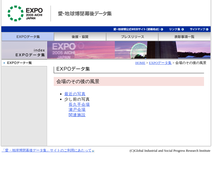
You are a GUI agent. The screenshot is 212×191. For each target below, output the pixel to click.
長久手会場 (79, 104)
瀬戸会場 (77, 109)
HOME (140, 63)
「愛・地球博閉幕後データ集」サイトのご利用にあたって (47, 150)
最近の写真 (75, 94)
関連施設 (77, 114)
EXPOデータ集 (160, 63)
